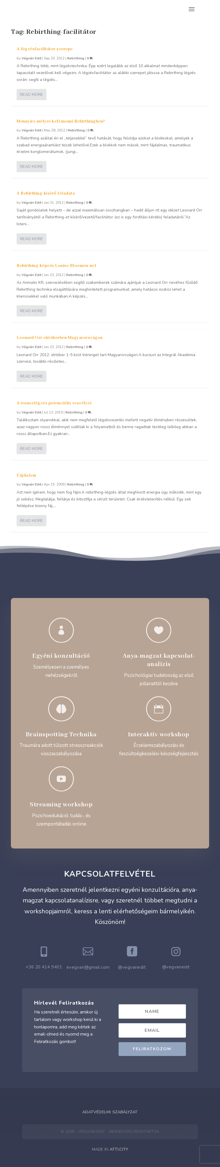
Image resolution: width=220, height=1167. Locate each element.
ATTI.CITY (119, 1149)
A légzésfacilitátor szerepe (45, 49)
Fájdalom (26, 475)
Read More (31, 94)
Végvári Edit (31, 58)
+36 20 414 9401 (44, 967)
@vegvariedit (132, 967)
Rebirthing (75, 58)
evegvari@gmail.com (88, 967)
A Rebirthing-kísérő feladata (46, 193)
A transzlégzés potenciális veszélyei (54, 403)
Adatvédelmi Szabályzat (110, 1112)
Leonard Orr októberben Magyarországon (60, 337)
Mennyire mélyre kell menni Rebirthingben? (61, 121)
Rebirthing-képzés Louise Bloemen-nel (56, 265)
